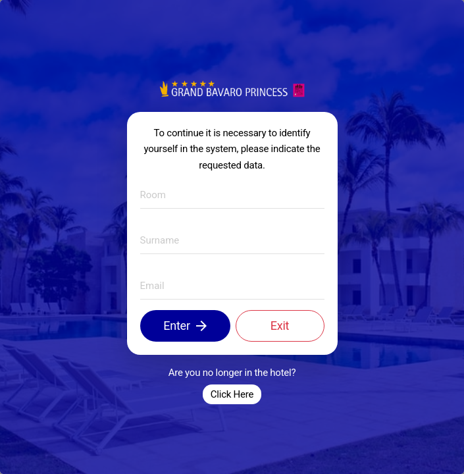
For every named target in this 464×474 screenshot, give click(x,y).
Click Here (232, 394)
